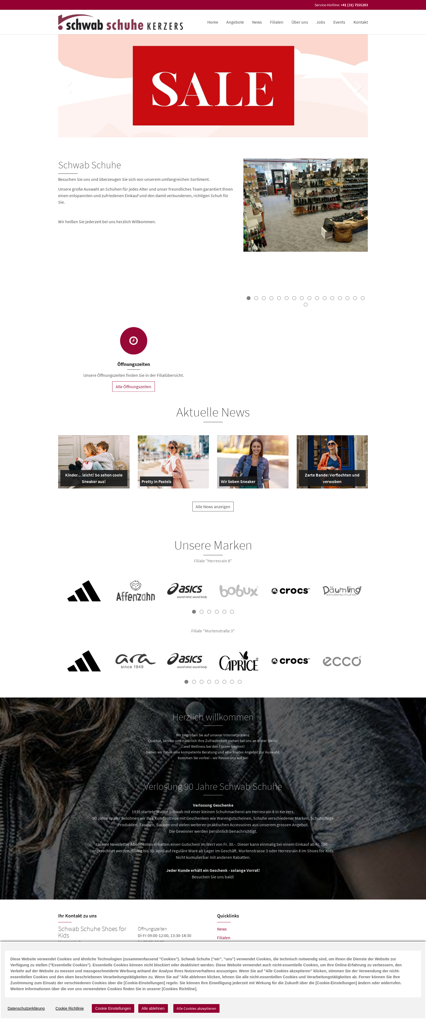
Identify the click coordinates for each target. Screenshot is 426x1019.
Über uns (300, 22)
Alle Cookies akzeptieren (196, 1008)
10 (317, 298)
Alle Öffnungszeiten (133, 391)
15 (355, 298)
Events (339, 22)
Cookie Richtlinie (69, 1008)
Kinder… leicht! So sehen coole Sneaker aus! (92, 479)
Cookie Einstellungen (113, 1008)
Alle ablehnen (153, 1008)
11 (324, 298)
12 (332, 298)
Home (212, 22)
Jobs (320, 22)
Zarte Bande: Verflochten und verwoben (330, 479)
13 (340, 298)
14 (347, 298)
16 (362, 298)
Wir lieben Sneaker (238, 482)
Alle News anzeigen (213, 511)
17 (305, 304)
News (257, 22)
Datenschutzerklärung (26, 1008)
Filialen (276, 22)
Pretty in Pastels (156, 482)
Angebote (235, 22)
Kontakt (360, 22)
